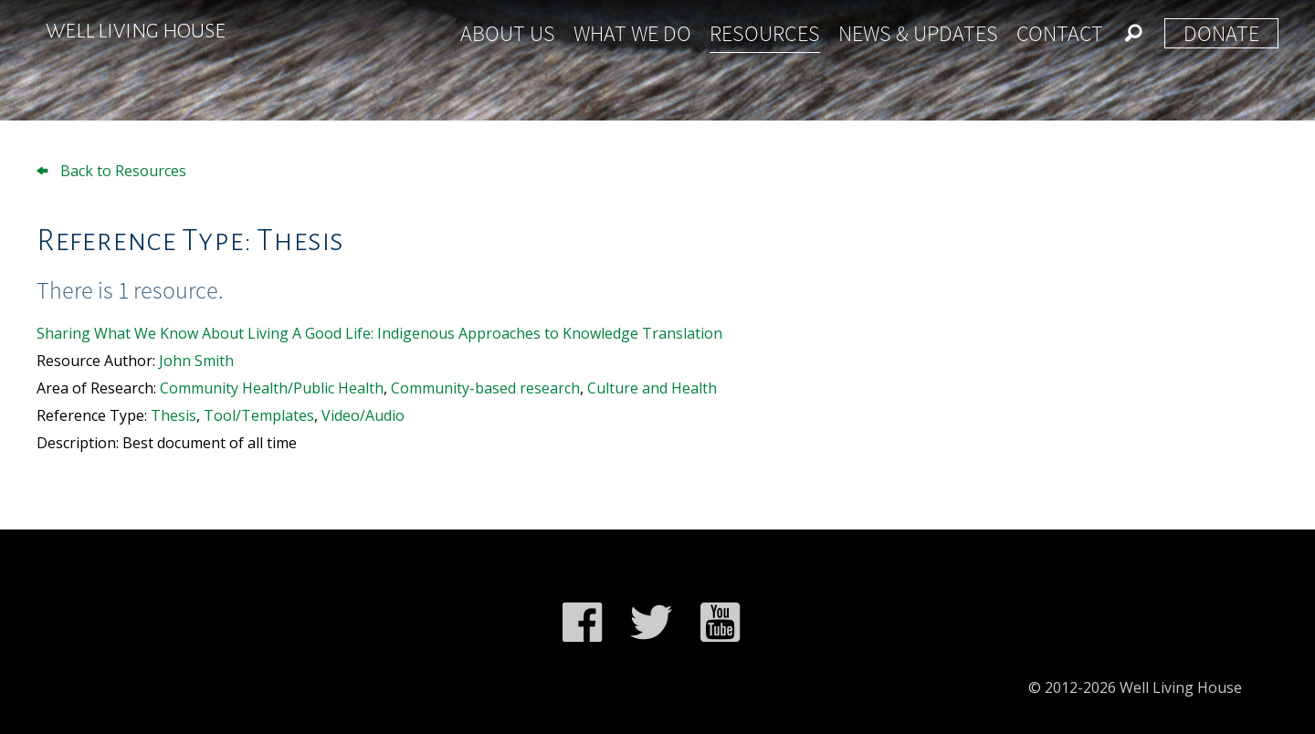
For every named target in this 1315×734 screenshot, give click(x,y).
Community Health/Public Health (272, 388)
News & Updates (918, 33)
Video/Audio (363, 415)
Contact (1059, 33)
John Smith (196, 361)
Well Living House (136, 31)
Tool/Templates (259, 415)
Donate (1221, 33)
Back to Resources (111, 171)
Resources (765, 33)
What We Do (632, 33)
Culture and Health (652, 388)
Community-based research (485, 388)
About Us (507, 33)
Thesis (173, 415)
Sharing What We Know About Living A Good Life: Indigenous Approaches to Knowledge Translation (379, 333)
